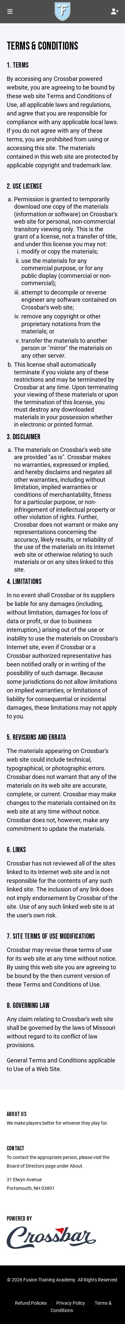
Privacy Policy (70, 1303)
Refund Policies (31, 1303)
